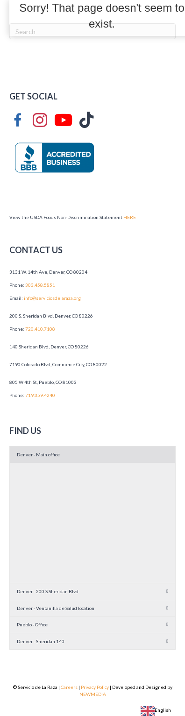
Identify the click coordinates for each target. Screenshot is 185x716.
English (156, 710)
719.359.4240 (40, 395)
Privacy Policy (95, 687)
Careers (69, 687)
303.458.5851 (40, 285)
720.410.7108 (40, 329)
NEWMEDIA (92, 694)
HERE (129, 217)
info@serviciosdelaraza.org (53, 298)
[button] (92, 455)
